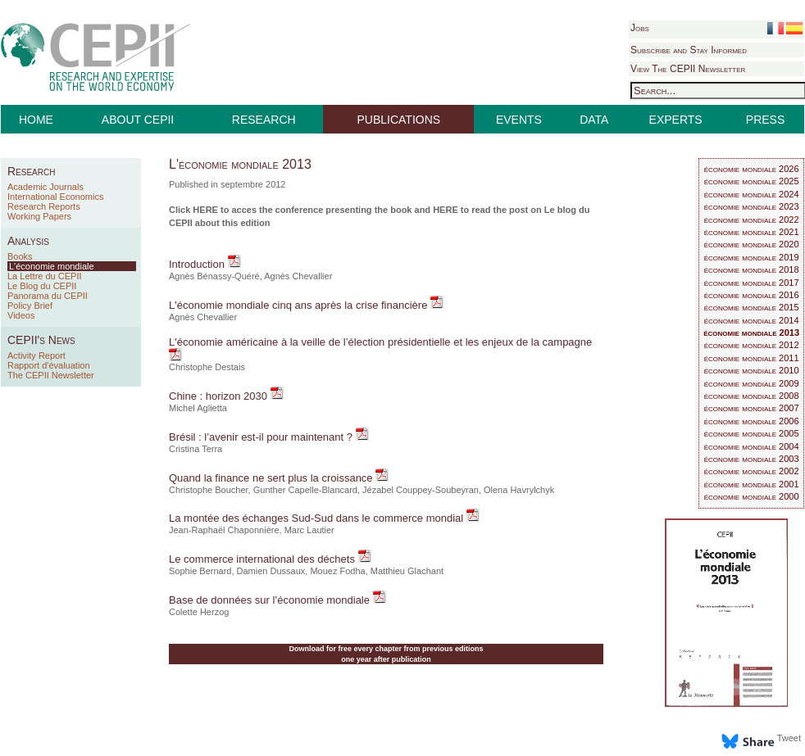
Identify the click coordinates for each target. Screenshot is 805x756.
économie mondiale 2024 (751, 194)
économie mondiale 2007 (751, 408)
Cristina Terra (195, 449)
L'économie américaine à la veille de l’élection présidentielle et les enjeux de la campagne (380, 342)
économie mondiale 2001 (751, 484)
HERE (205, 210)
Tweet (789, 738)
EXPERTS (676, 119)
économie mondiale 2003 (751, 459)
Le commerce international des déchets (263, 559)
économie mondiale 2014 (751, 320)
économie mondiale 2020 (751, 244)
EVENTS (519, 119)
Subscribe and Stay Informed (688, 50)
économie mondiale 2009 (751, 383)
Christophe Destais (207, 367)
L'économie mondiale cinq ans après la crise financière (299, 305)
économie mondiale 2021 (751, 232)
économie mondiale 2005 (751, 433)
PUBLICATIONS (399, 119)
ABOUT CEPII (138, 119)
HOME (36, 119)
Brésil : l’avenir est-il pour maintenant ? (262, 437)
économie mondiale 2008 (751, 396)
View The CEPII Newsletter (687, 69)
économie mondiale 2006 (751, 421)
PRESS (765, 119)
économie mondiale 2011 (751, 358)
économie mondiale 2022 (751, 219)
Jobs (639, 28)
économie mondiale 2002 (751, 471)
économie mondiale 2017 (751, 282)
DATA (594, 119)
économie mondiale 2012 (751, 345)
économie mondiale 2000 (751, 496)
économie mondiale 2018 (751, 269)
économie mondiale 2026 (751, 169)
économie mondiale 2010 (751, 370)
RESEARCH (264, 119)
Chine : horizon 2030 (220, 396)
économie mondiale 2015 (751, 307)
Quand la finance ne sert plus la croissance (272, 478)
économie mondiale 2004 (751, 446)
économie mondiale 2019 (751, 257)
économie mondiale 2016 (751, 295)
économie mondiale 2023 (751, 206)
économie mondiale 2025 (751, 181)
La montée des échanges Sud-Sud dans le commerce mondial (317, 518)
